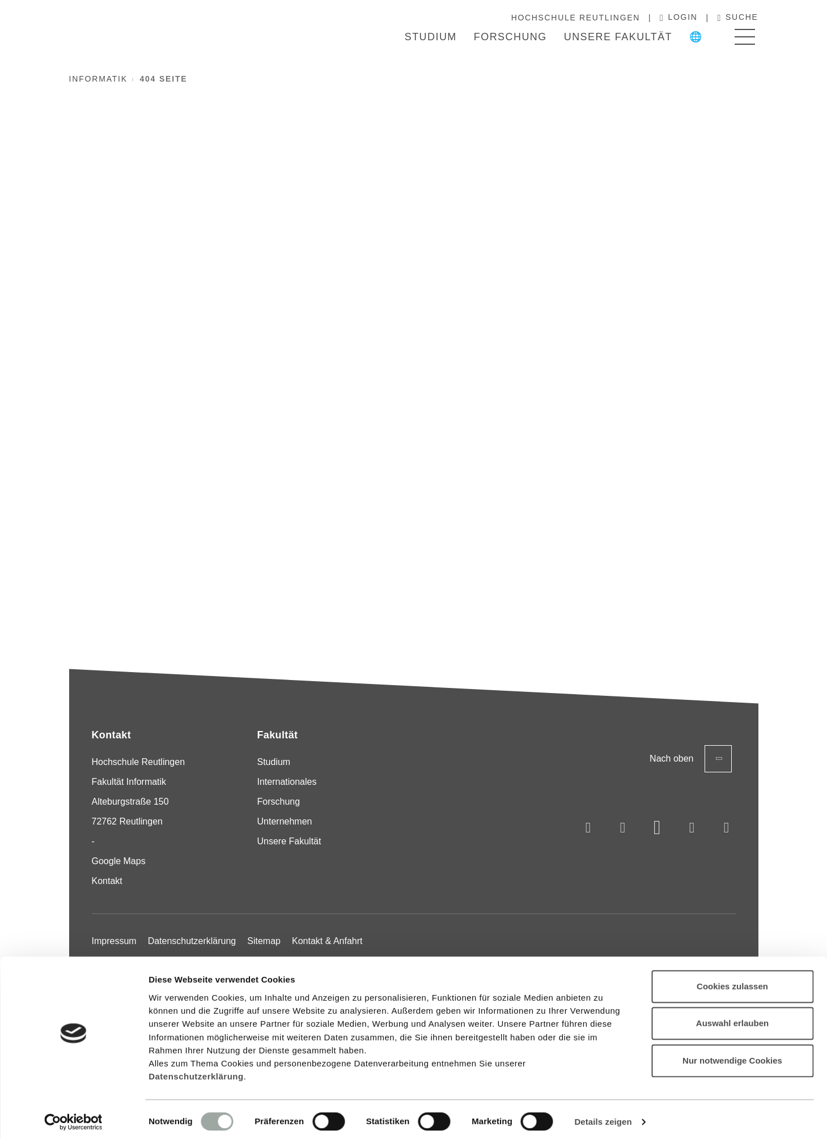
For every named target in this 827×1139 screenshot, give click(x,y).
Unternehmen (284, 821)
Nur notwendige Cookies (732, 1055)
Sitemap (264, 941)
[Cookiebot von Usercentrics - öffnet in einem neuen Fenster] (73, 1116)
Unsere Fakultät (618, 36)
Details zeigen (602, 1116)
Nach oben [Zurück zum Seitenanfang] (691, 758)
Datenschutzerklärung (196, 1071)
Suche (738, 17)
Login (679, 17)
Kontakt (107, 881)
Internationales (287, 782)
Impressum (114, 941)
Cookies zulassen (732, 981)
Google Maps (119, 861)
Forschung (510, 36)
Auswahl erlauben (732, 1018)
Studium (431, 36)
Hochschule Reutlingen (575, 17)
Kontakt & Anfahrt (327, 941)
